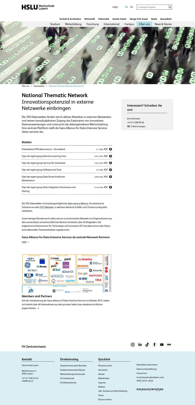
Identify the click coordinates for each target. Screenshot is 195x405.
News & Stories (163, 24)
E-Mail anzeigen (138, 126)
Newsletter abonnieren (147, 364)
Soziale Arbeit (119, 19)
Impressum (142, 373)
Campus (129, 24)
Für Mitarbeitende (68, 382)
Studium (55, 24)
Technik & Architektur (70, 19)
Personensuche (105, 365)
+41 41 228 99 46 (135, 122)
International (111, 24)
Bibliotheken (104, 378)
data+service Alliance (78, 203)
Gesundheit (166, 19)
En (131, 7)
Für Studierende (67, 378)
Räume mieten (105, 399)
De (126, 7)
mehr (25, 242)
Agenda (102, 382)
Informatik (103, 19)
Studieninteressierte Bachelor (73, 365)
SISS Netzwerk (47, 207)
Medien (101, 387)
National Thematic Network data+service (66, 86)
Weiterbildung (73, 24)
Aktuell (101, 374)
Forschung (93, 24)
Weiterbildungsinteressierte (72, 374)
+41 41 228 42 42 (30, 378)
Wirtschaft (89, 19)
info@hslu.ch (27, 381)
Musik (154, 19)
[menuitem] (55, 24)
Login (115, 7)
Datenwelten (39, 86)
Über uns (144, 24)
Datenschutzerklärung (147, 369)
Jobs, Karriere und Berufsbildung (112, 391)
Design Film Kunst (139, 19)
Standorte (102, 370)
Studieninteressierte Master (72, 370)
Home (101, 395)
